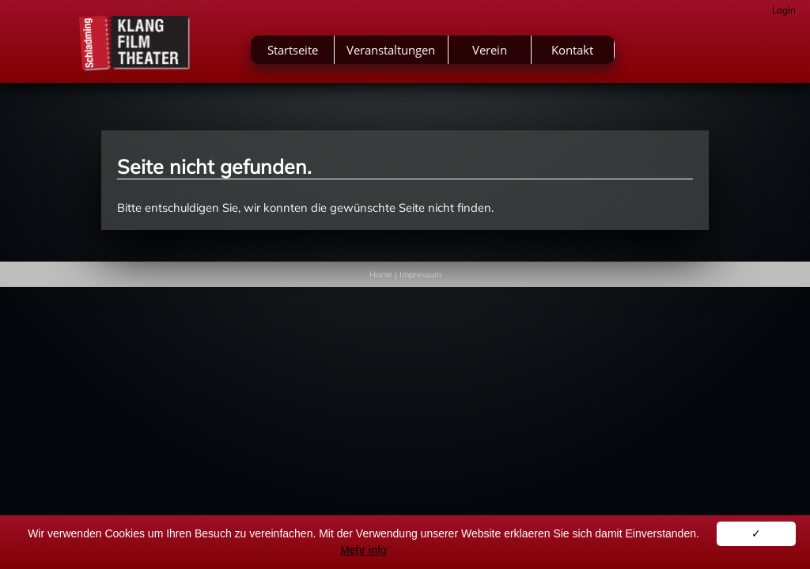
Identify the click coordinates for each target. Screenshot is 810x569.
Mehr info (363, 550)
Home (380, 274)
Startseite (373, 54)
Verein (570, 54)
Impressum (420, 274)
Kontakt (654, 54)
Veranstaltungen (472, 54)
